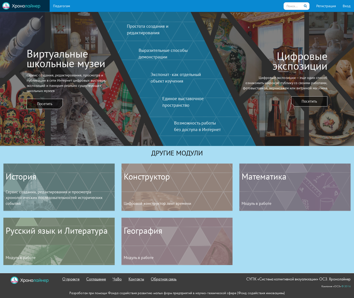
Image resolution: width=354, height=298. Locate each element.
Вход (347, 6)
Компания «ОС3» (331, 286)
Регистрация (326, 6)
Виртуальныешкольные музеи (66, 58)
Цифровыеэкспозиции (299, 61)
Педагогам (61, 6)
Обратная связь (164, 279)
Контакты (136, 279)
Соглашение (96, 279)
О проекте (70, 279)
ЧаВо (117, 279)
